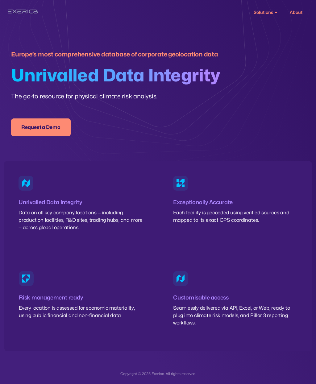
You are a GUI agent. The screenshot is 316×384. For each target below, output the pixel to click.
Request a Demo (40, 127)
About (296, 12)
